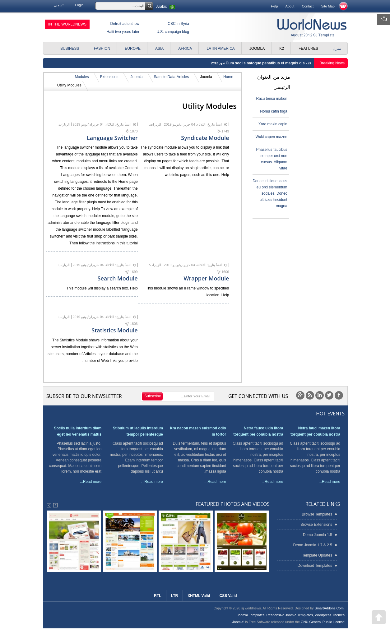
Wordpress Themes (329, 615)
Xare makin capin (272, 124)
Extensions (109, 77)
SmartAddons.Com (328, 608)
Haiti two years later (122, 32)
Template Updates (317, 555)
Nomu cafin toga (273, 111)
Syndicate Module (205, 137)
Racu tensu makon (271, 98)
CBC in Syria (178, 23)
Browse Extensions (316, 524)
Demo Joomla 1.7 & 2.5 (312, 545)
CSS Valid (228, 596)
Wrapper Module (206, 278)
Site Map (327, 6)
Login (79, 5)
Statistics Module (114, 330)
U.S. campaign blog (172, 32)
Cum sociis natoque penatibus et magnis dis (265, 63)
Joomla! (135, 77)
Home (228, 77)
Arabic (166, 6)
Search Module (117, 278)
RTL (157, 596)
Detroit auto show (124, 23)
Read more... (329, 481)
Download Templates (314, 565)
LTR (174, 596)
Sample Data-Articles (171, 77)
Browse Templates (316, 514)
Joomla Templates (250, 615)
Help (274, 6)
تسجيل (58, 5)
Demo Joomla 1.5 (317, 535)
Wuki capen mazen (271, 137)
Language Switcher (111, 137)
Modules (81, 77)
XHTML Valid (198, 596)
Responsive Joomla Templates (289, 615)
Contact (307, 6)
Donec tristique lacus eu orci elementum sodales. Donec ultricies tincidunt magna (269, 193)
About (289, 6)
